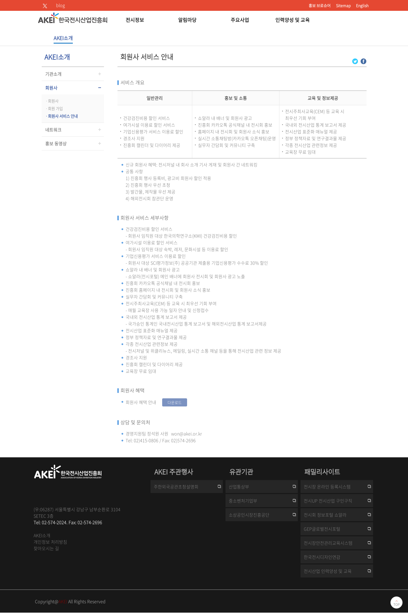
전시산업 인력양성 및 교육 (328, 571)
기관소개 (53, 74)
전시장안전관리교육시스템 (328, 543)
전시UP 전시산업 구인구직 (328, 500)
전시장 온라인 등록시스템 (327, 486)
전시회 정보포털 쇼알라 (325, 514)
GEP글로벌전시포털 (322, 529)
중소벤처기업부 (243, 500)
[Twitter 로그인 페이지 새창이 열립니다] (355, 60)
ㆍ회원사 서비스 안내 (61, 116)
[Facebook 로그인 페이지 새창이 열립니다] (363, 60)
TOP (396, 604)
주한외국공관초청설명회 (176, 486)
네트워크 (53, 129)
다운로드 (175, 402)
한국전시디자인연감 (322, 557)
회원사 (51, 87)
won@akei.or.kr (186, 433)
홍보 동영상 (56, 143)
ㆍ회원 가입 (53, 108)
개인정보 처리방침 (50, 542)
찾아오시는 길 (46, 548)
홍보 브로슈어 (320, 5)
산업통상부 (239, 486)
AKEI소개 (42, 535)
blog (60, 5)
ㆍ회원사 (51, 101)
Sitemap (343, 5)
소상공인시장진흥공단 (249, 514)
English (362, 5)
